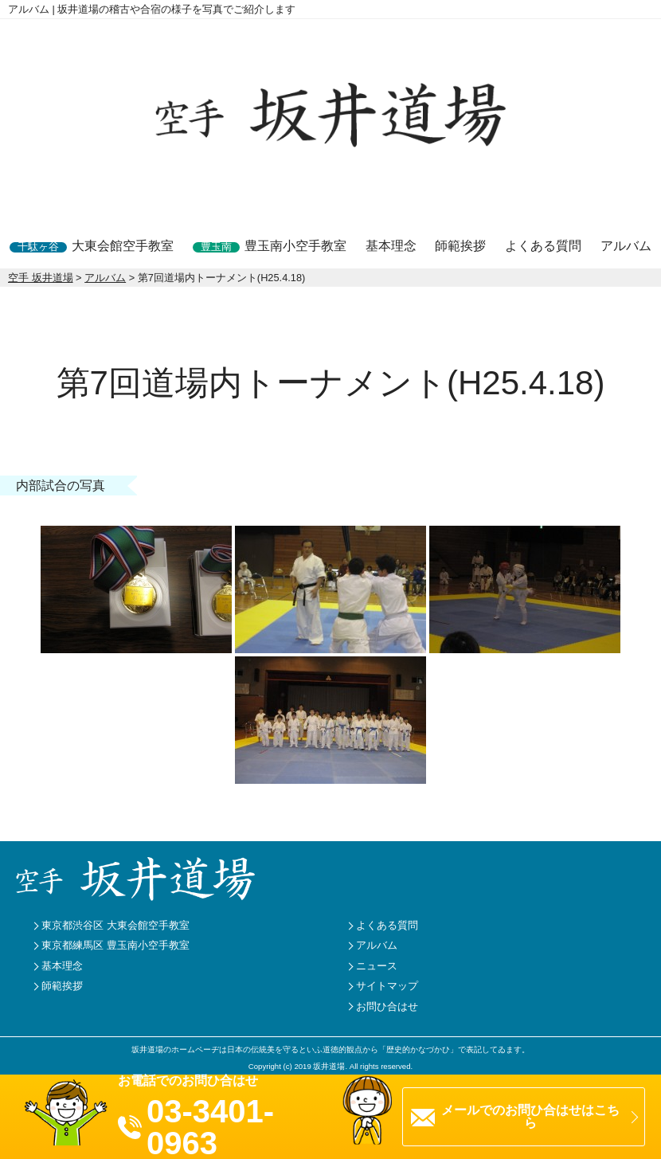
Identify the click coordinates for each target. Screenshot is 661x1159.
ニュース (376, 966)
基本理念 (391, 246)
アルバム (625, 246)
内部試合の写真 (60, 485)
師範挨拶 (460, 246)
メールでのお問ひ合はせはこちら (530, 1116)
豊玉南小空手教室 (269, 246)
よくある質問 (543, 246)
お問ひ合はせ (387, 1006)
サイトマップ (387, 986)
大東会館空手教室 (92, 246)
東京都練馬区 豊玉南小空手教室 (115, 945)
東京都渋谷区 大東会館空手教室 (115, 925)
